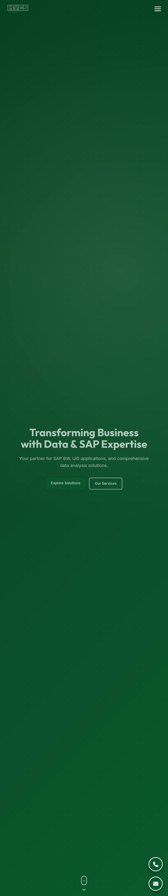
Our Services (106, 484)
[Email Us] (156, 884)
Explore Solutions (65, 484)
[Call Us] (156, 864)
